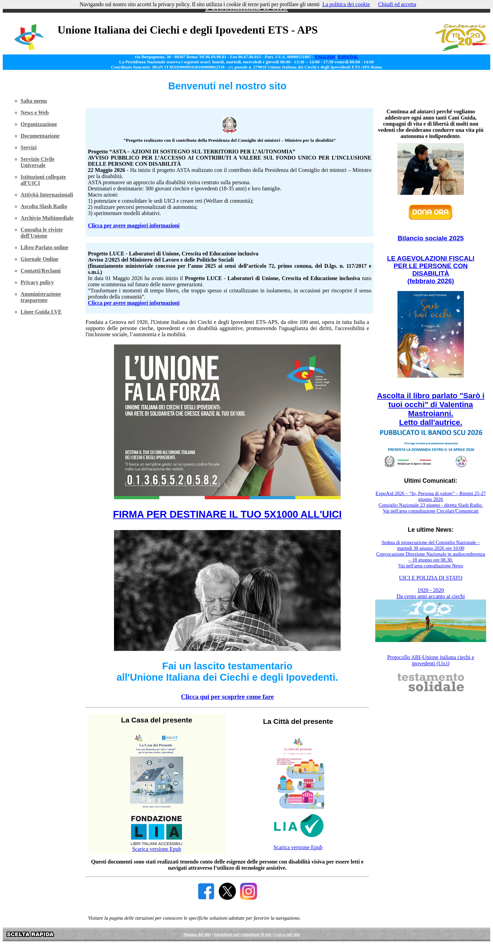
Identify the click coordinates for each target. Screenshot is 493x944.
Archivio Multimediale (47, 218)
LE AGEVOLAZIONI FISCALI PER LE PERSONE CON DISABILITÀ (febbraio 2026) (430, 270)
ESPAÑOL (348, 56)
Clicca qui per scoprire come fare (227, 696)
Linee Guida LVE (41, 312)
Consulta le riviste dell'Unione (42, 233)
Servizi (29, 147)
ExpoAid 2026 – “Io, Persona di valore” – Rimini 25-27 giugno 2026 (431, 496)
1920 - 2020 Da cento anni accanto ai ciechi (430, 593)
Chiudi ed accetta (397, 4)
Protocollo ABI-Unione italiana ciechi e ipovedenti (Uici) (430, 660)
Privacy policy (37, 282)
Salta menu (34, 101)
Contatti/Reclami (41, 271)
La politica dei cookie (346, 4)
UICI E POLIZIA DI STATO (430, 578)
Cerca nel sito (287, 934)
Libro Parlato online (44, 247)
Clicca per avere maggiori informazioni (134, 225)
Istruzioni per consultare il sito (242, 934)
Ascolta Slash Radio (44, 206)
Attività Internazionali (47, 195)
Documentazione (40, 136)
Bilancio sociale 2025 (430, 238)
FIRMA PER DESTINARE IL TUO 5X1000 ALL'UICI (227, 514)
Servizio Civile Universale (37, 162)
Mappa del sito (197, 934)
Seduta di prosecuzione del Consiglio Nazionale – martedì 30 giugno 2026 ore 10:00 (431, 545)
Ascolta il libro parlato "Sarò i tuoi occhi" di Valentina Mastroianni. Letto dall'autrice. (430, 409)
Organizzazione (39, 124)
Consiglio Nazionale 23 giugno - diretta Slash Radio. (431, 505)
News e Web (35, 112)
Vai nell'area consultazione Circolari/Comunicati (431, 511)
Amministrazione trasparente (41, 297)
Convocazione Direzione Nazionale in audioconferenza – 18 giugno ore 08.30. (430, 557)
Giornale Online (40, 259)
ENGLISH (325, 56)
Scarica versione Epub (156, 849)
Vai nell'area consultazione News (430, 565)
